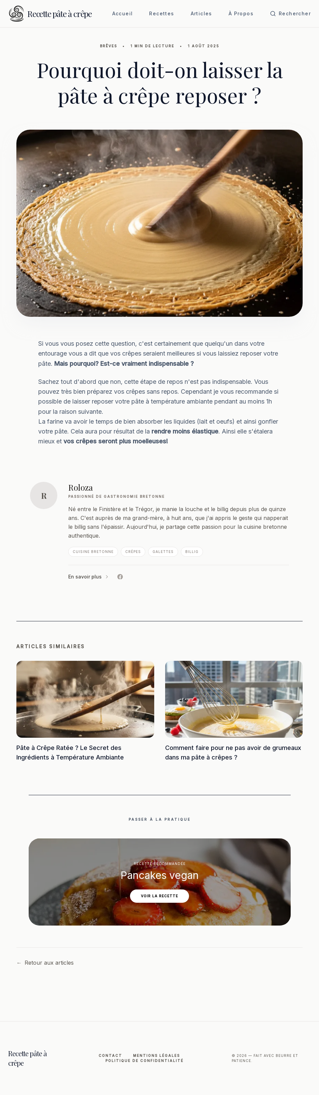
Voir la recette (159, 896)
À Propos (241, 13)
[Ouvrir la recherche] (290, 13)
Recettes (161, 13)
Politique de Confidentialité (144, 1061)
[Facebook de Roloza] (120, 576)
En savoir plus (88, 576)
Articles (201, 13)
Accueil (122, 13)
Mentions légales (156, 1055)
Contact (110, 1055)
